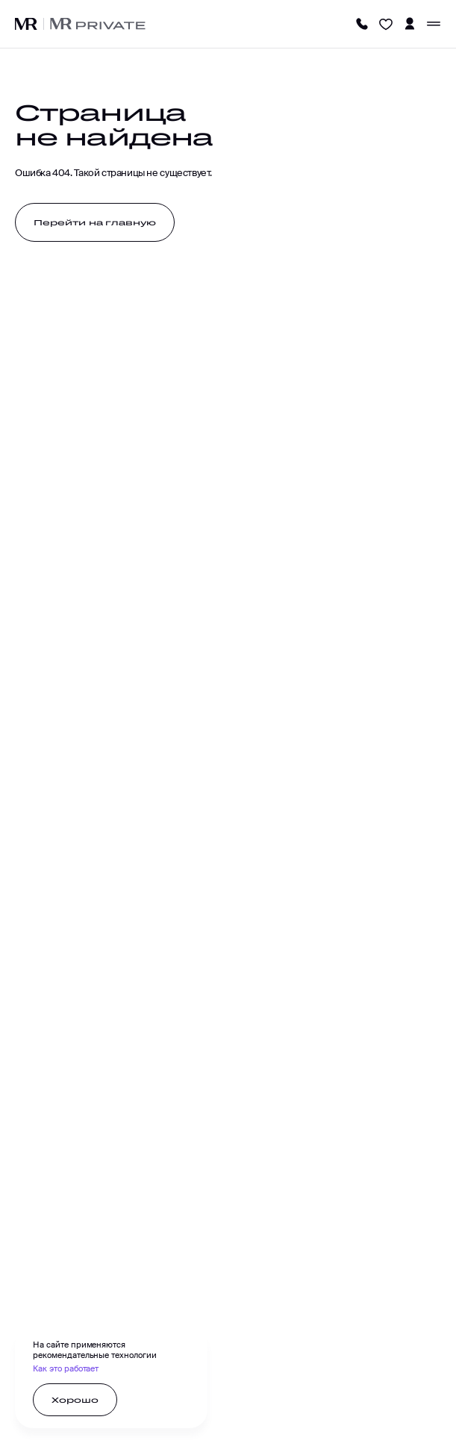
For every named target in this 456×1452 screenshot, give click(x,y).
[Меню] (433, 23)
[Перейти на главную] (95, 222)
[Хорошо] (75, 1399)
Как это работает (66, 1369)
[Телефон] (362, 24)
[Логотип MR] (26, 24)
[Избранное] (385, 23)
